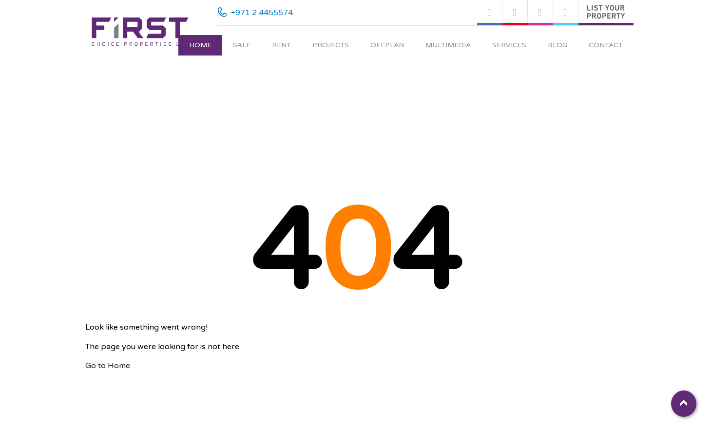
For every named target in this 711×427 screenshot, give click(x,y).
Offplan (387, 45)
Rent (281, 45)
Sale (241, 45)
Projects (330, 45)
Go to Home (107, 366)
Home (200, 45)
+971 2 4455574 (262, 13)
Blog (557, 45)
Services (509, 45)
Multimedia (448, 45)
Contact (606, 45)
